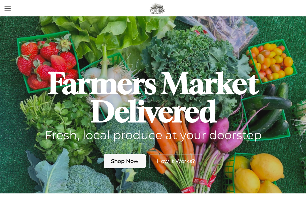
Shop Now (124, 161)
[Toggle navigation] (8, 8)
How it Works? (176, 161)
